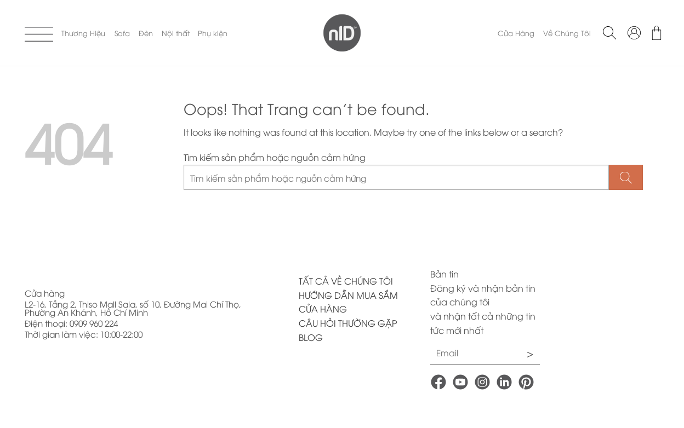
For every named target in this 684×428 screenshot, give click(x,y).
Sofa (122, 33)
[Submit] (626, 177)
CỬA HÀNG (323, 309)
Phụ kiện (212, 33)
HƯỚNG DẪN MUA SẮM (348, 295)
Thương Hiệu (83, 33)
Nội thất (176, 33)
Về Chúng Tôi (567, 33)
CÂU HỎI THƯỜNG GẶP (348, 323)
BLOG (311, 337)
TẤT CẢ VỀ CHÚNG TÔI (346, 281)
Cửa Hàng (516, 33)
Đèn (146, 33)
